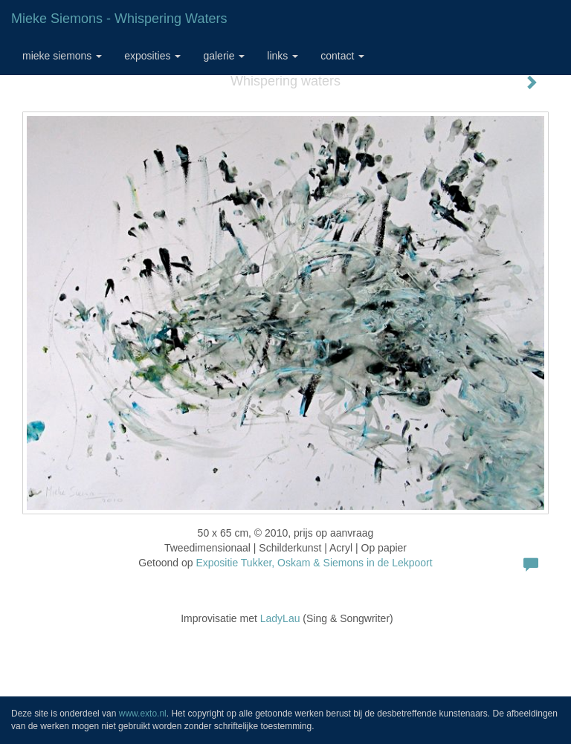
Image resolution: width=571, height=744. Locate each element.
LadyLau (280, 618)
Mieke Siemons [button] (62, 56)
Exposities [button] (152, 56)
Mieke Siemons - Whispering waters (119, 18)
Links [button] (282, 56)
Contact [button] (342, 56)
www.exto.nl (143, 713)
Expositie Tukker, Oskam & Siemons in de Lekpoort (314, 563)
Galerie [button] (224, 56)
